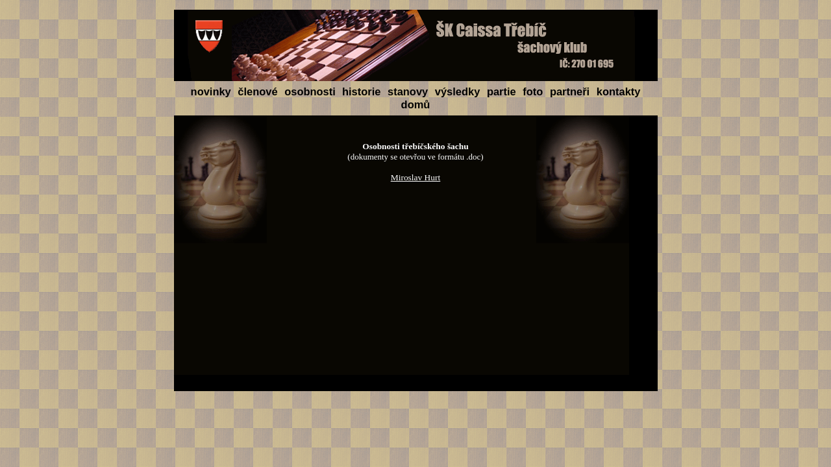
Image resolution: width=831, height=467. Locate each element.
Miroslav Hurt (416, 177)
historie (363, 91)
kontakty (619, 91)
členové (259, 91)
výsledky (459, 91)
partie (503, 91)
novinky (212, 91)
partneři (571, 91)
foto (534, 91)
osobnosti (310, 91)
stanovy (409, 91)
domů (415, 104)
